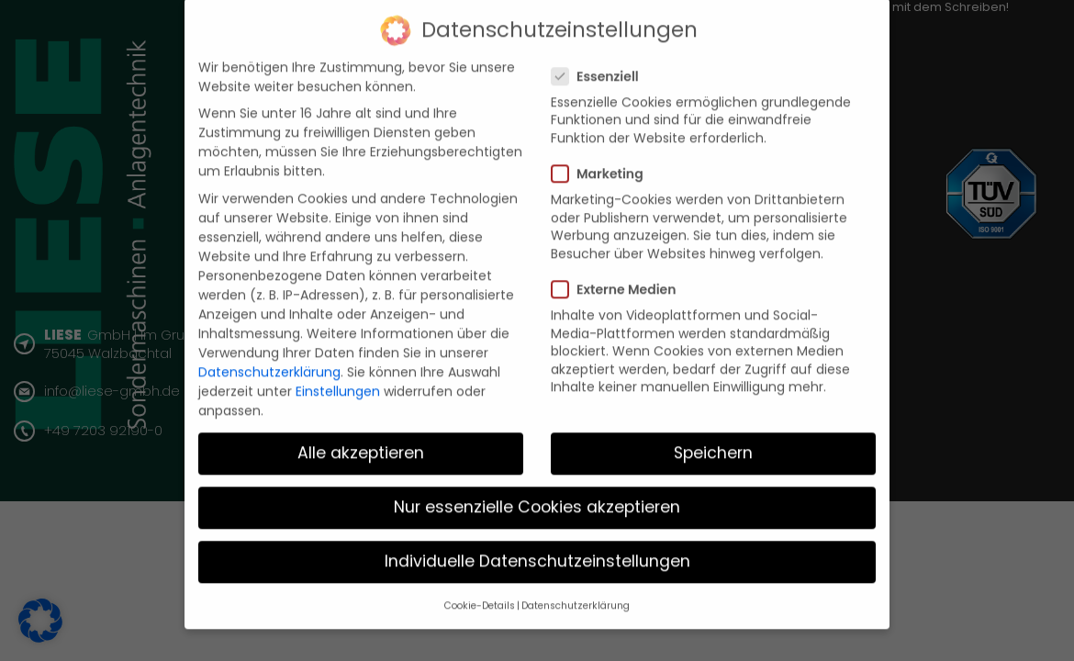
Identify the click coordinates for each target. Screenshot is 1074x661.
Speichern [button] (713, 442)
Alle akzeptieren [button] (360, 442)
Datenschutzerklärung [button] (575, 594)
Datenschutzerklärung (269, 361)
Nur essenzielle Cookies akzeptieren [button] (537, 496)
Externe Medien (619, 278)
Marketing (603, 162)
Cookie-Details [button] (479, 594)
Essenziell (601, 65)
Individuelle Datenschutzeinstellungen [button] (537, 551)
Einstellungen (338, 380)
